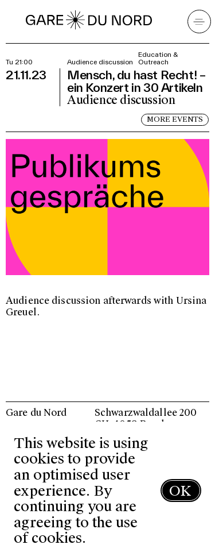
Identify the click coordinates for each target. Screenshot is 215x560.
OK (180, 491)
